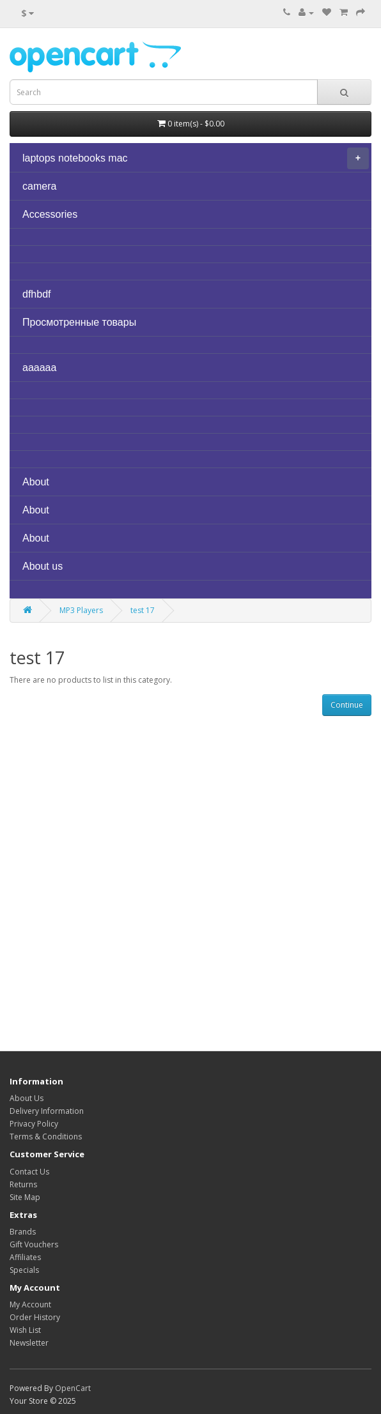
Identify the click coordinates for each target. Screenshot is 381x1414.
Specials (24, 1270)
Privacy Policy (34, 1123)
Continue (346, 704)
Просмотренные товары (79, 322)
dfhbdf (36, 294)
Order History (35, 1317)
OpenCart (73, 1388)
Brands (23, 1231)
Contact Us (29, 1171)
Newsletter (29, 1342)
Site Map (25, 1197)
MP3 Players (81, 610)
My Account (30, 1304)
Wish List (25, 1330)
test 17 (142, 610)
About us (42, 566)
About (35, 481)
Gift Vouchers (34, 1244)
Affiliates (25, 1257)
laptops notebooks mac (195, 158)
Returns (23, 1184)
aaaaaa (39, 367)
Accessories (49, 214)
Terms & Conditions (46, 1136)
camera (39, 186)
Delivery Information (47, 1111)
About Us (26, 1098)
